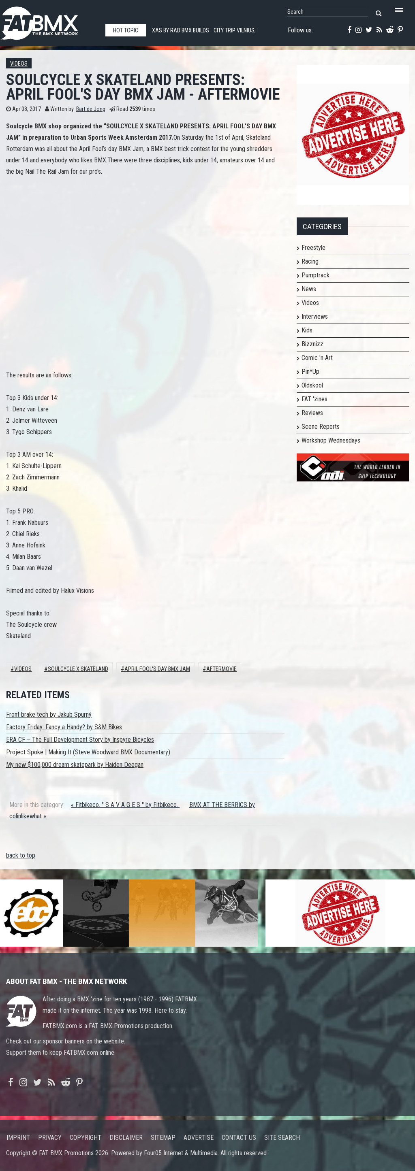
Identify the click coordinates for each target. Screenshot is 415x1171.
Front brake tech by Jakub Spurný (49, 714)
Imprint (18, 1137)
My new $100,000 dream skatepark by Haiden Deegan (74, 765)
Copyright (85, 1137)
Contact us (239, 1137)
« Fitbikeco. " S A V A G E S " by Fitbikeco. (125, 805)
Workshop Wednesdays (331, 440)
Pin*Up (310, 371)
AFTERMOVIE (221, 669)
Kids (307, 330)
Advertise (199, 1137)
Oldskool (312, 385)
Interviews (315, 316)
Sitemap (163, 1137)
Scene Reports (321, 426)
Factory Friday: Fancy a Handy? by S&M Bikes (64, 727)
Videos (19, 63)
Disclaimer (126, 1137)
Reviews (312, 413)
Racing (310, 261)
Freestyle (313, 247)
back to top (20, 855)
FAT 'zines (314, 399)
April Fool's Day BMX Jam (157, 669)
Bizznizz (312, 344)
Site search (282, 1137)
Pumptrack (315, 275)
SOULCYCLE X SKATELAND (78, 669)
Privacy (50, 1137)
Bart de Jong (90, 109)
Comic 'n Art (317, 358)
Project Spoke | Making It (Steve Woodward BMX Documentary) (88, 752)
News (309, 289)
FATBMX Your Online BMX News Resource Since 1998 (48, 21)
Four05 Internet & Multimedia (181, 1153)
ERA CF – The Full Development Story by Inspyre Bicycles (80, 739)
